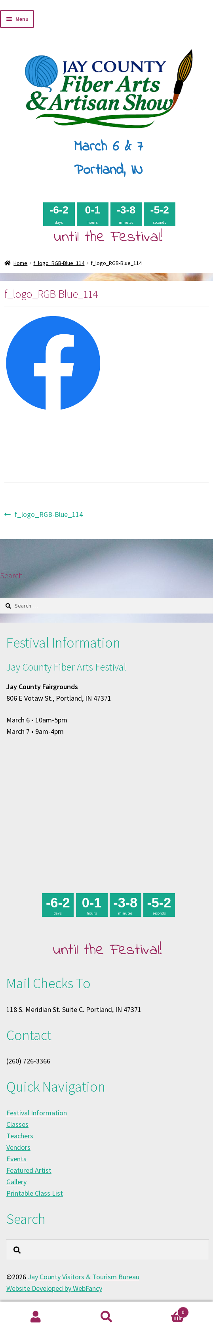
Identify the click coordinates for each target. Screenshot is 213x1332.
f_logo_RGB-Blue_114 (58, 263)
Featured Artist (28, 1170)
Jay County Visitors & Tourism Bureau (83, 1276)
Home (20, 263)
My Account (35, 1317)
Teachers (19, 1135)
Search (106, 1317)
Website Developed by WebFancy (54, 1288)
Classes (17, 1124)
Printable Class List (34, 1193)
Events (16, 1158)
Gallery (16, 1181)
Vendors (18, 1147)
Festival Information (36, 1112)
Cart (165, 1310)
